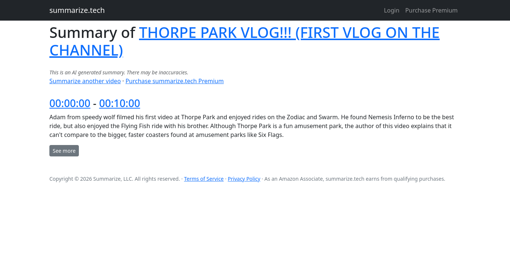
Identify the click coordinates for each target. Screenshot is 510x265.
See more (64, 150)
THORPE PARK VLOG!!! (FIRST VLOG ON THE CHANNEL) (244, 41)
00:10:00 (119, 103)
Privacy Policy (244, 178)
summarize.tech (77, 10)
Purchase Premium (431, 10)
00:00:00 (69, 103)
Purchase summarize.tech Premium (174, 81)
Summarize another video (85, 81)
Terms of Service (204, 178)
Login (391, 10)
